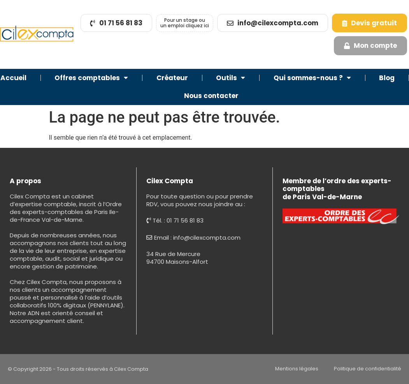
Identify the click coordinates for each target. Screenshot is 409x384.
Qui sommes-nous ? (312, 77)
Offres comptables (91, 77)
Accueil (13, 77)
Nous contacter (211, 95)
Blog (387, 77)
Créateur (172, 77)
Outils (230, 77)
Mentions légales (296, 368)
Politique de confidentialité (367, 368)
